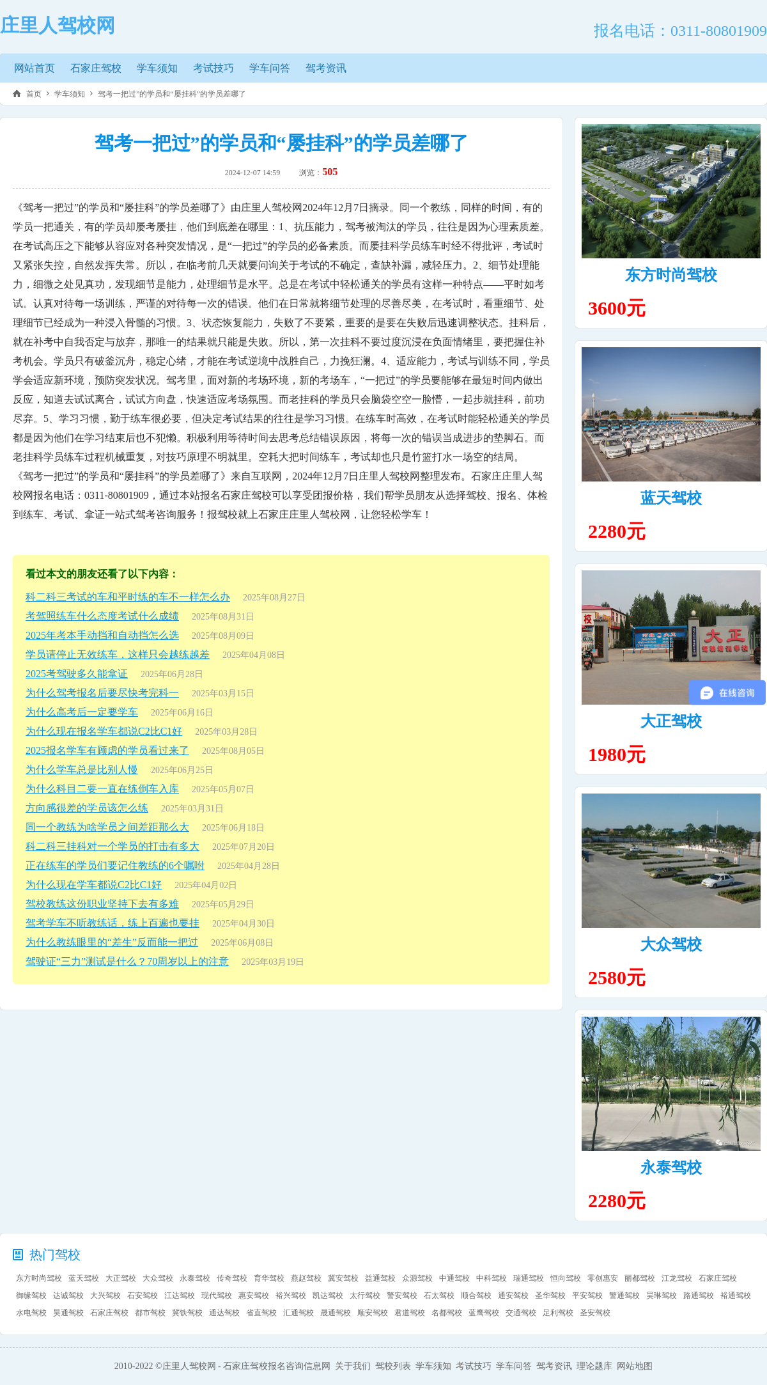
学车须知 (157, 68)
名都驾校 (446, 1312)
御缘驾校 (31, 1295)
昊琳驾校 (661, 1295)
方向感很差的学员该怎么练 (87, 807)
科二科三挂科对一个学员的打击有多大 (112, 846)
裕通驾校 (735, 1295)
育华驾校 (269, 1278)
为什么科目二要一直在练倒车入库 (102, 788)
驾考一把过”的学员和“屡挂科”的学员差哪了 (172, 94)
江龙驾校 (677, 1278)
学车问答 (269, 68)
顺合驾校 (476, 1295)
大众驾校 (671, 944)
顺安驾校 (372, 1312)
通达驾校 (224, 1312)
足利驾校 (558, 1312)
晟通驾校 (335, 1312)
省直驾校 (261, 1312)
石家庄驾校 (95, 68)
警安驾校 (402, 1295)
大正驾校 (671, 721)
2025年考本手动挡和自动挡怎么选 (102, 635)
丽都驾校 (639, 1278)
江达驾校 (179, 1295)
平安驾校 (587, 1295)
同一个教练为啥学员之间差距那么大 (107, 827)
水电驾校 (31, 1312)
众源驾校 (417, 1278)
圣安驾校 (595, 1312)
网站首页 (34, 68)
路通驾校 (698, 1295)
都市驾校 (150, 1312)
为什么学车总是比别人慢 (82, 769)
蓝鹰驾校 (484, 1312)
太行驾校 (365, 1295)
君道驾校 (409, 1312)
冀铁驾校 (187, 1312)
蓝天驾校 (671, 498)
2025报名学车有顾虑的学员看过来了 (107, 750)
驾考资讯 (326, 68)
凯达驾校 (328, 1295)
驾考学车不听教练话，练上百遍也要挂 (112, 923)
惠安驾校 (253, 1295)
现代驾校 (216, 1295)
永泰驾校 (671, 1167)
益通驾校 (380, 1278)
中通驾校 (454, 1278)
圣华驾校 (550, 1295)
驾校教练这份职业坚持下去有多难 (102, 903)
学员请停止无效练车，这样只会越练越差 (118, 654)
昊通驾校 (68, 1312)
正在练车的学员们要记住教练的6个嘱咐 (115, 865)
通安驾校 (513, 1295)
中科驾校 (491, 1278)
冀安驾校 (343, 1278)
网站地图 (635, 1366)
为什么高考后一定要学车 (82, 712)
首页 (34, 94)
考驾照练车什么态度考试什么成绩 (102, 616)
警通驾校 (624, 1295)
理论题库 (594, 1366)
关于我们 (353, 1366)
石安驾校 (142, 1295)
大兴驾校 (105, 1295)
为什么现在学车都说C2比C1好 (94, 884)
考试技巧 (213, 68)
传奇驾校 (232, 1278)
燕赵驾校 (306, 1278)
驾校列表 (393, 1366)
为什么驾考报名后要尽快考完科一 (102, 692)
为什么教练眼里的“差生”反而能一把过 (112, 942)
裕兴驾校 (290, 1295)
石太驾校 (439, 1295)
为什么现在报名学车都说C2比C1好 (104, 731)
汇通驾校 (298, 1312)
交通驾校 (521, 1312)
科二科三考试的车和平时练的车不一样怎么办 (128, 596)
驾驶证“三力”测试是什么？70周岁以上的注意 (127, 961)
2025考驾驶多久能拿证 (77, 673)
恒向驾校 (565, 1278)
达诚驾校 (68, 1295)
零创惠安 (602, 1278)
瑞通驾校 (528, 1278)
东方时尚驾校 (671, 275)
